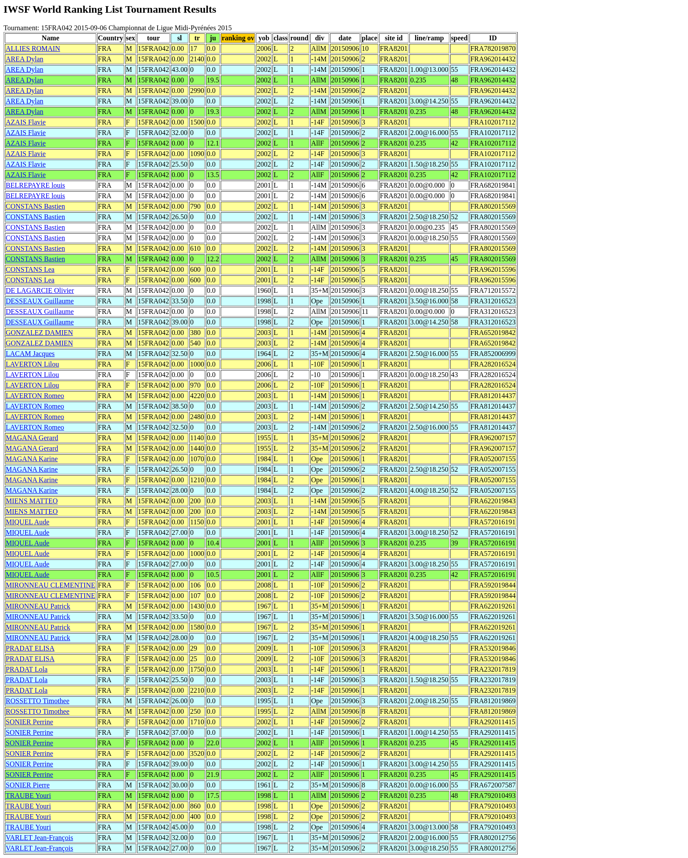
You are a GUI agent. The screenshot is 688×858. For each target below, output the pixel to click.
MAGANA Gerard (32, 437)
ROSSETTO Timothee (37, 701)
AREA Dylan (24, 59)
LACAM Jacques (30, 353)
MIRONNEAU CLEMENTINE (50, 585)
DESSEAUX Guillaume (40, 301)
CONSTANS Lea (30, 269)
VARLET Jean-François (39, 837)
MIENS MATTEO (32, 501)
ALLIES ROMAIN (33, 48)
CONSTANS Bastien (35, 206)
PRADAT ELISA (30, 648)
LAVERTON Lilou (32, 364)
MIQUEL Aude (27, 522)
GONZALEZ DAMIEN (39, 332)
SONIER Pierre (28, 785)
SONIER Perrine (29, 722)
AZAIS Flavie (26, 122)
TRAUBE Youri (28, 795)
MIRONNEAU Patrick (38, 606)
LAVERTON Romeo (35, 395)
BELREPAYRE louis (35, 185)
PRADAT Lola (26, 669)
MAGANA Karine (32, 459)
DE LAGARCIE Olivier (40, 290)
